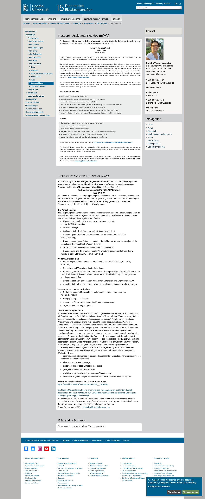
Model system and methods (42, 73)
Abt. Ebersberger (36, 48)
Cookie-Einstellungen (113, 440)
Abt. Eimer (33, 51)
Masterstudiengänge (36, 96)
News (33, 67)
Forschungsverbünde (35, 112)
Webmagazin (149, 4)
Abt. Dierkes (34, 44)
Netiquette (127, 440)
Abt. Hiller (33, 61)
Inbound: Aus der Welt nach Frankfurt (67, 464)
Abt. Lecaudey (102, 23)
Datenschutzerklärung (81, 440)
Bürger (116, 19)
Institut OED (31, 32)
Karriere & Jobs (30, 478)
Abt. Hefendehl (35, 57)
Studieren (52, 19)
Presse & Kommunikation (34, 458)
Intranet (159, 4)
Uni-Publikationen (31, 468)
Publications (36, 77)
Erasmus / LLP (63, 471)
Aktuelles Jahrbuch (31, 471)
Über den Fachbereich (34, 19)
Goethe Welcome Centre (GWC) (69, 473)
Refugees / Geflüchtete (65, 475)
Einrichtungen (32, 106)
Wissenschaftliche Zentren (99, 466)
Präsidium (157, 463)
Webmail (166, 4)
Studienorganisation (129, 471)
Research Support (96, 463)
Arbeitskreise (88, 23)
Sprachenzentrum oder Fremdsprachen (65, 482)
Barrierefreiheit (97, 440)
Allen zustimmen (190, 492)
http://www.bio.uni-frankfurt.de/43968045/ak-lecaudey (112, 142)
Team (33, 80)
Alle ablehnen (174, 492)
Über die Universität (161, 458)
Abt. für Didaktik (32, 102)
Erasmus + (61, 478)
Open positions (37, 83)
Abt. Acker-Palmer (36, 41)
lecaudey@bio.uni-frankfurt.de (86, 161)
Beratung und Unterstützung (131, 475)
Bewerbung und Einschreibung (132, 468)
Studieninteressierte (70, 19)
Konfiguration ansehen (159, 486)
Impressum (66, 440)
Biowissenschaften (40, 23)
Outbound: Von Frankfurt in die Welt (70, 468)
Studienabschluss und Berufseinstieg (134, 473)
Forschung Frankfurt (32, 475)
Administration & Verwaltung (164, 466)
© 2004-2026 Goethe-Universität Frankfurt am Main (42, 440)
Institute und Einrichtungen (96, 19)
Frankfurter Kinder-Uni (33, 480)
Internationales (63, 458)
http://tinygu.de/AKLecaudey (78, 77)
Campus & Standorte (161, 468)
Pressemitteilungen (32, 463)
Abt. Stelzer (33, 90)
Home (150, 125)
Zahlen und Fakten (31, 483)
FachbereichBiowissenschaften (79, 7)
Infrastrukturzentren (96, 473)
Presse (139, 4)
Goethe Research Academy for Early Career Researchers (70, 487)
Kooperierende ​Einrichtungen (38, 115)
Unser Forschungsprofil (98, 468)
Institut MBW (31, 99)
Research (34, 70)
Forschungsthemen (34, 109)
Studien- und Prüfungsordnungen (133, 478)
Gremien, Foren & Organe (163, 473)
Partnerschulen (127, 480)
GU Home (26, 23)
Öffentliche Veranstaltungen (34, 466)
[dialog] (174, 486)
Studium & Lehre (128, 458)
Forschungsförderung (97, 471)
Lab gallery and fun (38, 86)
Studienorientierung (128, 466)
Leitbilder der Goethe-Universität (165, 471)
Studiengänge (127, 463)
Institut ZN (77, 23)
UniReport (28, 473)
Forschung (94, 458)
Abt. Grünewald (35, 54)
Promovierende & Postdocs (99, 475)
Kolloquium (32, 93)
